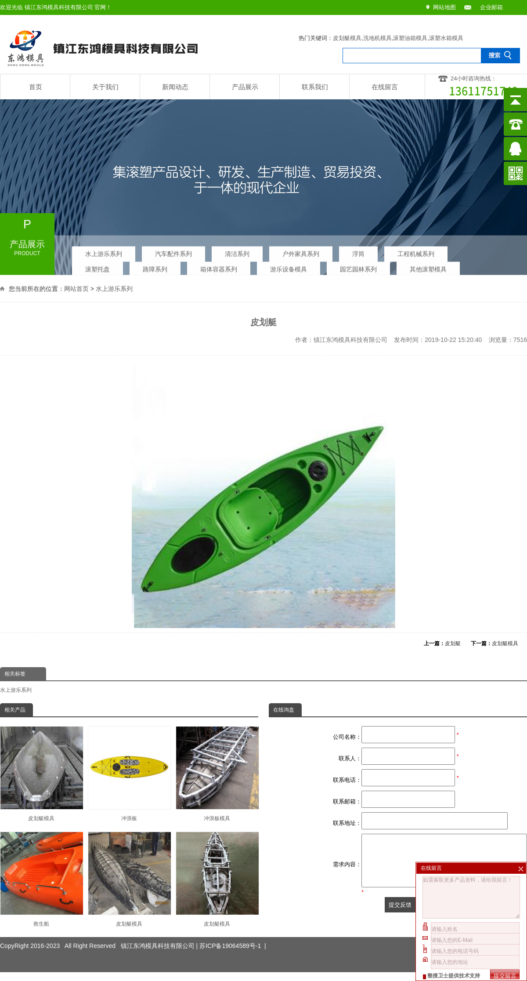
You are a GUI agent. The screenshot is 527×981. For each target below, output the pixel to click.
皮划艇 (453, 643)
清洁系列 (237, 251)
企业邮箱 (491, 7)
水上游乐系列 (103, 251)
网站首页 (76, 287)
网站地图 (444, 7)
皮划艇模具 (347, 38)
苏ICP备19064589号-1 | (232, 936)
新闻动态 (175, 87)
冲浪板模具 (217, 773)
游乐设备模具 (288, 266)
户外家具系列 (300, 251)
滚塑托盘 (97, 266)
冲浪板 (129, 773)
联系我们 (315, 87)
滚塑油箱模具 (410, 38)
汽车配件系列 (173, 251)
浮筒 (358, 251)
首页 (35, 87)
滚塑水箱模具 (446, 38)
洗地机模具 (377, 38)
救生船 (41, 879)
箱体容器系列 (218, 266)
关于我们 (105, 87)
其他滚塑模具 (428, 266)
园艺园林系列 (358, 266)
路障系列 (155, 266)
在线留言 (385, 87)
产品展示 (245, 87)
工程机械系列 (415, 251)
